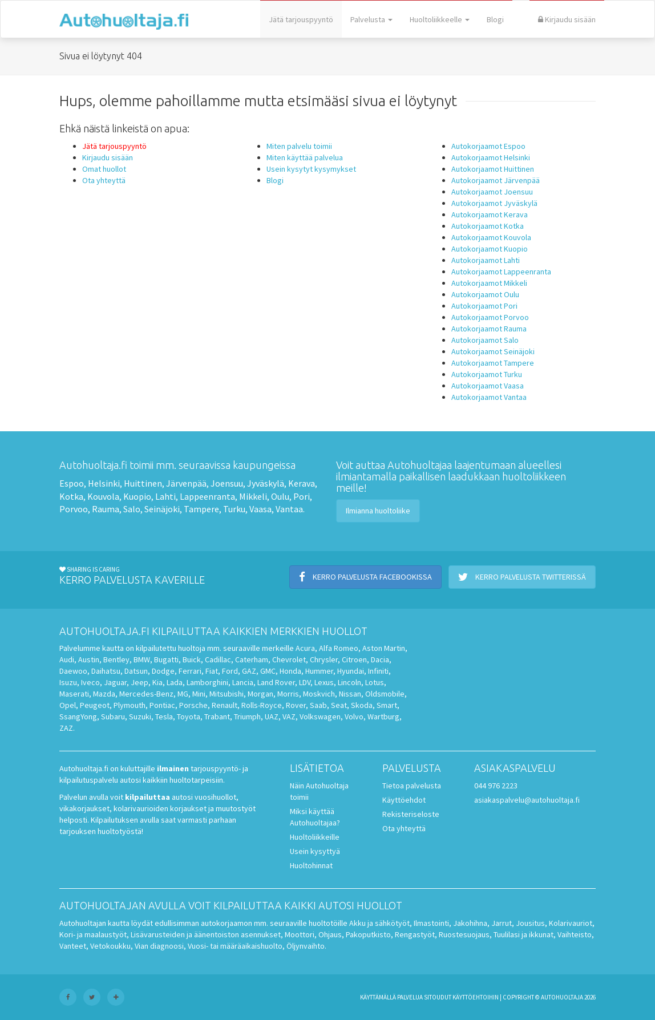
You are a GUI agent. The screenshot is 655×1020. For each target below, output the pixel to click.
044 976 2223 (495, 785)
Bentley (116, 659)
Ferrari (190, 671)
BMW (142, 659)
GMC (268, 671)
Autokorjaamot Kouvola (491, 237)
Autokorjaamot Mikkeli (489, 283)
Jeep (139, 682)
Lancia (242, 682)
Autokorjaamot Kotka (487, 226)
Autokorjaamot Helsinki (490, 157)
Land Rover (276, 682)
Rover (296, 705)
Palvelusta (371, 19)
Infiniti (378, 671)
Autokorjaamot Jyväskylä (494, 203)
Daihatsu (105, 671)
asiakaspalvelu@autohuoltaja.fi (527, 800)
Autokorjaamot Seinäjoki (493, 351)
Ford (230, 671)
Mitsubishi (226, 694)
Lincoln (349, 682)
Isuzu (68, 682)
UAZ (271, 716)
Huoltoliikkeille (314, 837)
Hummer (319, 671)
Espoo (71, 483)
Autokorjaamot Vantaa (489, 397)
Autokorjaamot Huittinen (492, 169)
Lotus (374, 682)
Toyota (188, 716)
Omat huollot (104, 169)
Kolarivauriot (570, 923)
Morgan (260, 694)
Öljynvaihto (305, 946)
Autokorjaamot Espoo (488, 146)
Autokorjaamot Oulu (485, 294)
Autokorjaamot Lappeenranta (501, 271)
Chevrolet (289, 659)
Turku (234, 509)
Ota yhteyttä (104, 180)
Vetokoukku (110, 946)
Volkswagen (320, 716)
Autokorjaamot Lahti (485, 260)
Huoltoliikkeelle (440, 19)
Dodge (163, 671)
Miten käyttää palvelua (304, 157)
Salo (131, 509)
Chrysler (324, 659)
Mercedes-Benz (146, 694)
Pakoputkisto (368, 934)
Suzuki (140, 716)
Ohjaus (330, 934)
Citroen (354, 659)
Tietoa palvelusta (411, 785)
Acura (305, 648)
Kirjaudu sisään (567, 19)
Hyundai (350, 671)
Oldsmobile (385, 694)
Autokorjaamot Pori (484, 306)
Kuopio (137, 496)
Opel (67, 705)
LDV (304, 682)
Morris (288, 694)
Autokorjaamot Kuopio (489, 249)
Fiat (211, 671)
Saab (318, 705)
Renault (224, 705)
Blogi (495, 19)
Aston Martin (383, 648)
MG (182, 694)
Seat (339, 705)
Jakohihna (470, 923)
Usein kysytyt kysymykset (311, 169)
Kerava (301, 483)
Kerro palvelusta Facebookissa (365, 577)
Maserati (74, 694)
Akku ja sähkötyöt (379, 923)
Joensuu (227, 483)
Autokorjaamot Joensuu (492, 192)
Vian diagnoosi (159, 946)
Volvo (354, 716)
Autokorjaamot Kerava (489, 214)
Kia (157, 682)
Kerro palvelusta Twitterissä (522, 577)
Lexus (324, 682)
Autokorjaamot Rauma (489, 328)
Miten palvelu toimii (299, 146)
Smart (387, 705)
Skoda (362, 705)
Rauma (105, 509)
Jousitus (530, 923)
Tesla (164, 716)
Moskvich (319, 694)
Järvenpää (186, 483)
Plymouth (129, 705)
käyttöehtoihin (475, 997)
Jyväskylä (265, 483)
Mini (198, 694)
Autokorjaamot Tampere (492, 363)
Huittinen (143, 483)
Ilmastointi (431, 923)
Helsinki (104, 483)
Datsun (136, 671)
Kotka (71, 496)
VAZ (289, 716)
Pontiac (162, 705)
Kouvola (103, 496)
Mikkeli (253, 496)
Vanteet (72, 946)
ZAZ (66, 728)
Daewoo (73, 671)
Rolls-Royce (261, 705)
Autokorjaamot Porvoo (490, 317)
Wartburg (383, 716)
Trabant (217, 716)
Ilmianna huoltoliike (378, 510)
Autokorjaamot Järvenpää (495, 180)
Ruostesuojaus (464, 934)
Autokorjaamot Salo (485, 340)
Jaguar (115, 682)
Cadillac (218, 659)
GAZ (249, 671)
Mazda (104, 694)
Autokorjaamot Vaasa (487, 386)
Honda (290, 671)
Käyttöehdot (404, 800)
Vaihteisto (574, 934)
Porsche (193, 705)
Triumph (247, 716)
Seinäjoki (162, 509)
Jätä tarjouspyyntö (301, 19)
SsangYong (78, 716)
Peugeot (95, 705)
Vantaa (289, 509)
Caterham (251, 659)
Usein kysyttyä (315, 851)
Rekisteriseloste (410, 814)
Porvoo (73, 509)
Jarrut (501, 923)
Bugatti (166, 659)
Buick (192, 659)
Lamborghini (207, 682)
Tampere (201, 509)
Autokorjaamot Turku (486, 374)
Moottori (299, 934)
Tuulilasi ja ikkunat (523, 934)
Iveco (90, 682)
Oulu (280, 496)
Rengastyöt (415, 934)
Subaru (113, 716)
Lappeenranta (207, 496)
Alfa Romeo (338, 648)
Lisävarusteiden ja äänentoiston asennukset (206, 934)
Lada (175, 682)
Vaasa (260, 509)
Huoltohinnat (311, 865)
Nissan (350, 694)
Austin (88, 659)
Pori (301, 496)
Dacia (380, 659)
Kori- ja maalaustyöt (93, 934)
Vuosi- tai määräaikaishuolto (235, 946)
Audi (66, 659)
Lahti (165, 496)
